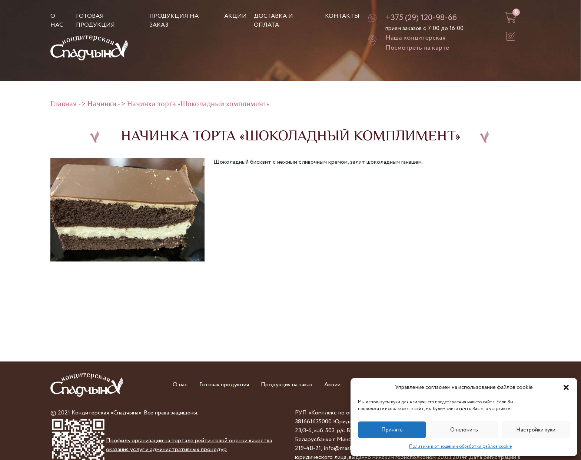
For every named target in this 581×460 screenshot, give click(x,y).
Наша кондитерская (415, 38)
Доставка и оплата (273, 20)
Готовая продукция (95, 20)
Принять (392, 430)
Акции (235, 16)
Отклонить (464, 430)
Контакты (342, 16)
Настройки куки (535, 430)
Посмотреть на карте (417, 48)
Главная (63, 104)
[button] (566, 387)
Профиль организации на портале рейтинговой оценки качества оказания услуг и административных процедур (189, 445)
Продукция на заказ (286, 384)
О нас (56, 20)
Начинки (101, 104)
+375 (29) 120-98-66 (421, 18)
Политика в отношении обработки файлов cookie (460, 446)
